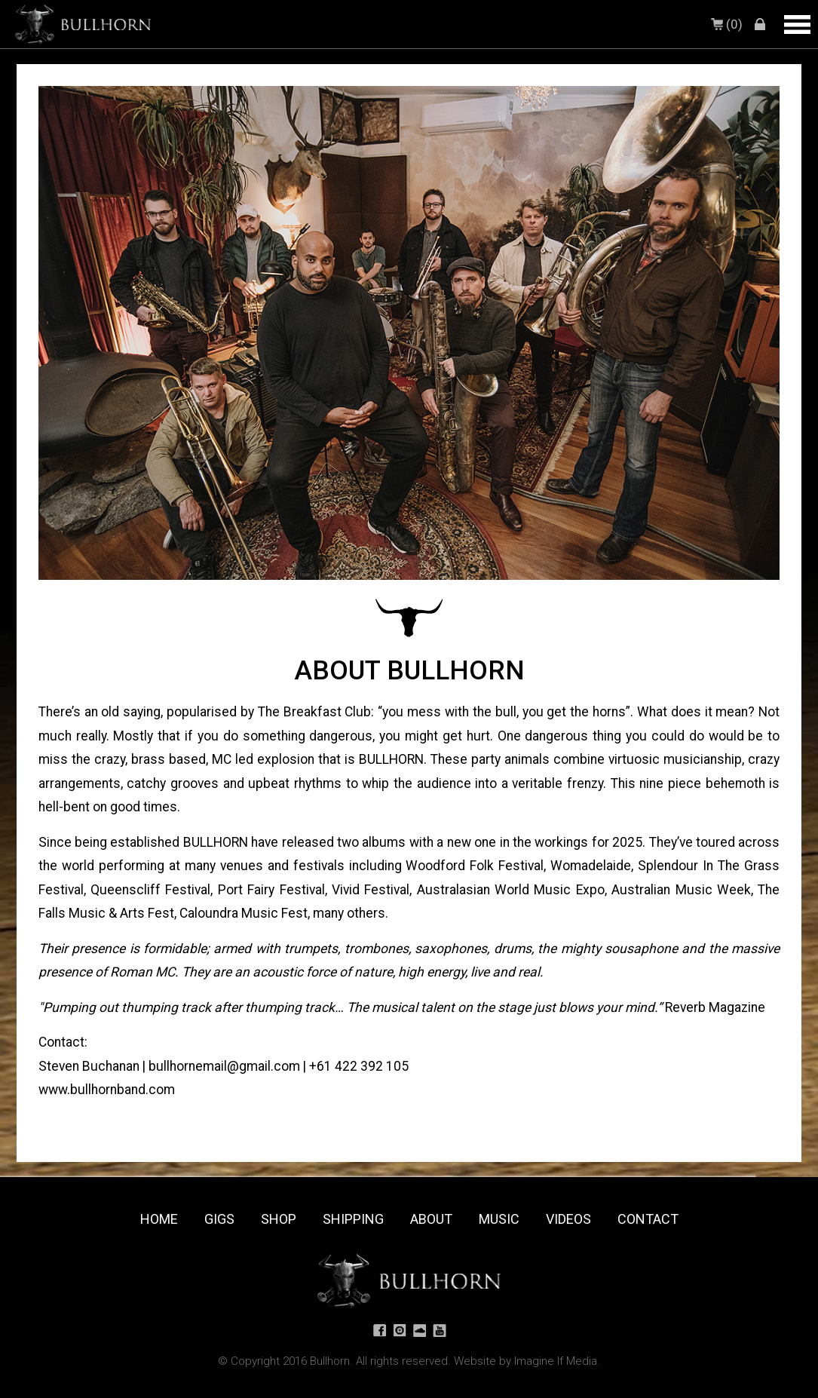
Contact (648, 1219)
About (431, 1219)
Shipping (353, 1219)
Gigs (219, 1219)
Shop (278, 1219)
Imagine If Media (555, 1361)
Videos (568, 1219)
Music (499, 1219)
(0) (728, 24)
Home (159, 1219)
